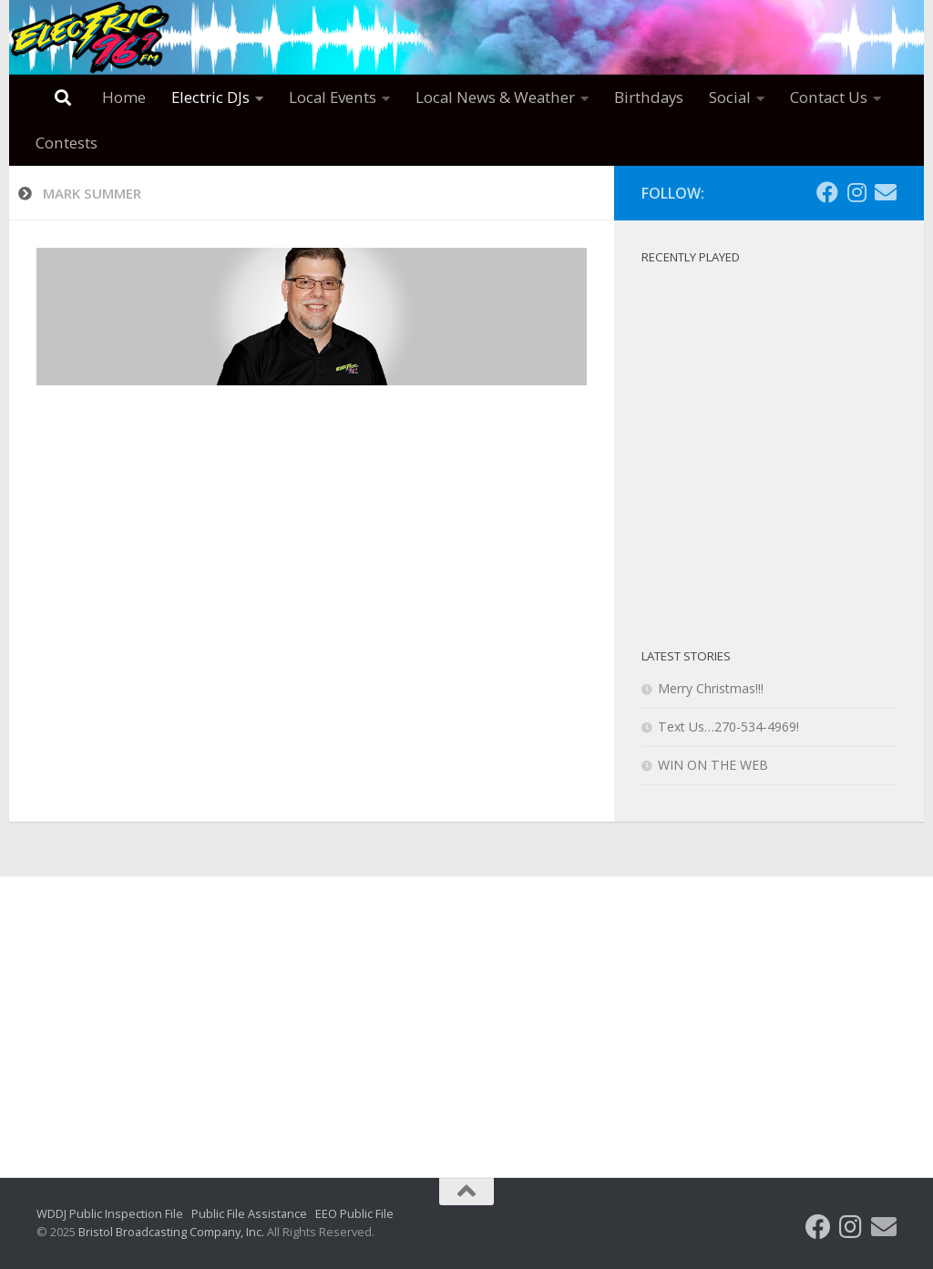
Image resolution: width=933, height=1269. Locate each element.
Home (124, 97)
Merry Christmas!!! (711, 688)
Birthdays (648, 97)
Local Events (332, 97)
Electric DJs (210, 97)
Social (730, 97)
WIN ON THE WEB (713, 764)
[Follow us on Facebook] (827, 192)
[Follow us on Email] (886, 192)
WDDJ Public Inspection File (109, 1213)
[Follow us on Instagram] (856, 192)
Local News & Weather (495, 97)
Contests (66, 142)
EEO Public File (354, 1213)
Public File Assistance (249, 1213)
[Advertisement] (466, 1013)
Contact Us (828, 97)
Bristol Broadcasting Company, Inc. (171, 1231)
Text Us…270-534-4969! (728, 726)
